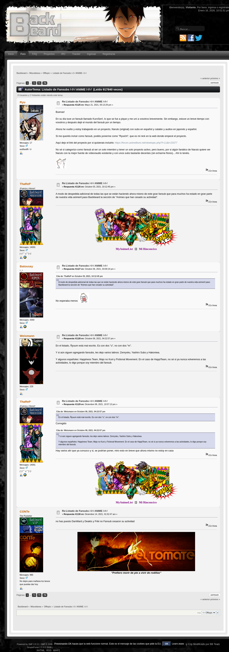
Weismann (27, 335)
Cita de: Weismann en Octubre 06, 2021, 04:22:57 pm (80, 412)
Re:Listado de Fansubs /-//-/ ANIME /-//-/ (84, 101)
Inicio (11, 54)
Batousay (26, 266)
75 (39, 83)
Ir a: (199, 613)
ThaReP (25, 183)
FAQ (34, 54)
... (31, 83)
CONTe (25, 511)
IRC (63, 54)
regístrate (224, 7)
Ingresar (91, 54)
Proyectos (49, 54)
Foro (22, 54)
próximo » (215, 78)
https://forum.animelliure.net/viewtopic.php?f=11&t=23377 (146, 142)
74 (34, 83)
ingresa (212, 7)
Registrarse (109, 54)
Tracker (76, 54)
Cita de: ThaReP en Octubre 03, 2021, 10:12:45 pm (79, 276)
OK (166, 644)
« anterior (205, 78)
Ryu (22, 102)
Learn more (178, 643)
